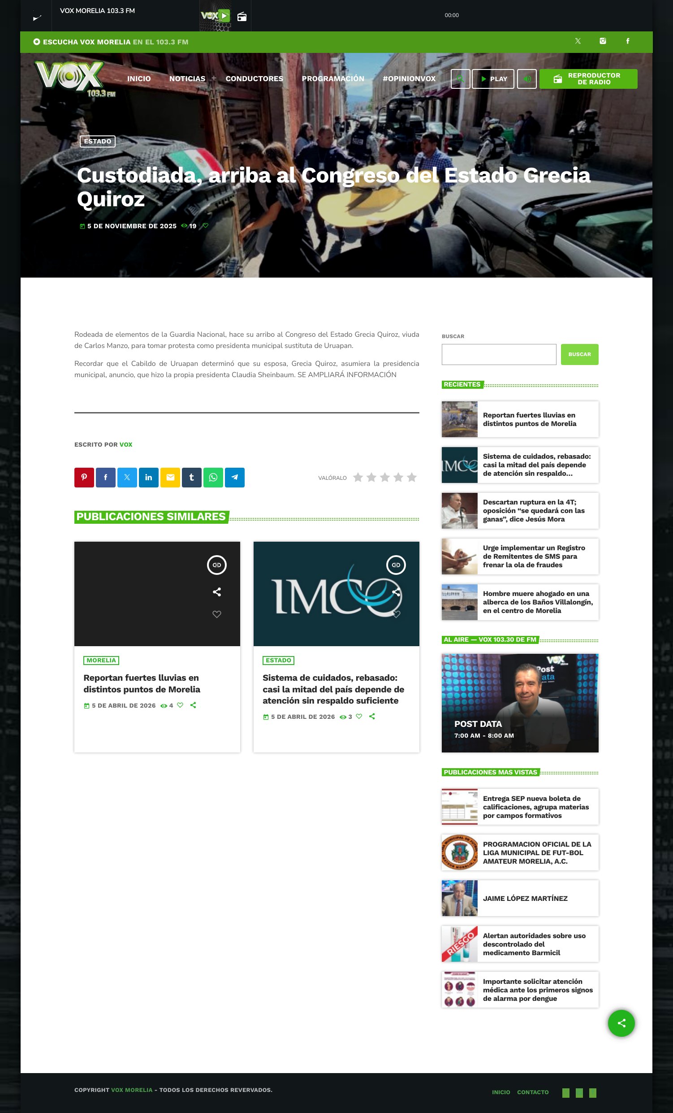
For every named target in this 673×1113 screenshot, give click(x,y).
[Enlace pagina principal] (75, 79)
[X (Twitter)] (578, 42)
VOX (126, 444)
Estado (98, 141)
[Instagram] (603, 42)
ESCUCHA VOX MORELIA (111, 42)
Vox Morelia (131, 1090)
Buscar (453, 336)
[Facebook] (627, 42)
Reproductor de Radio (587, 78)
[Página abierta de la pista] (241, 16)
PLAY (493, 79)
